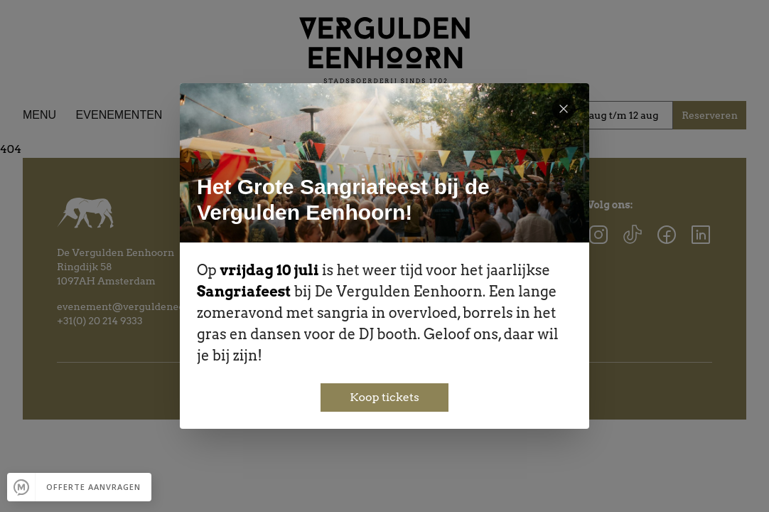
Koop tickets (384, 397)
